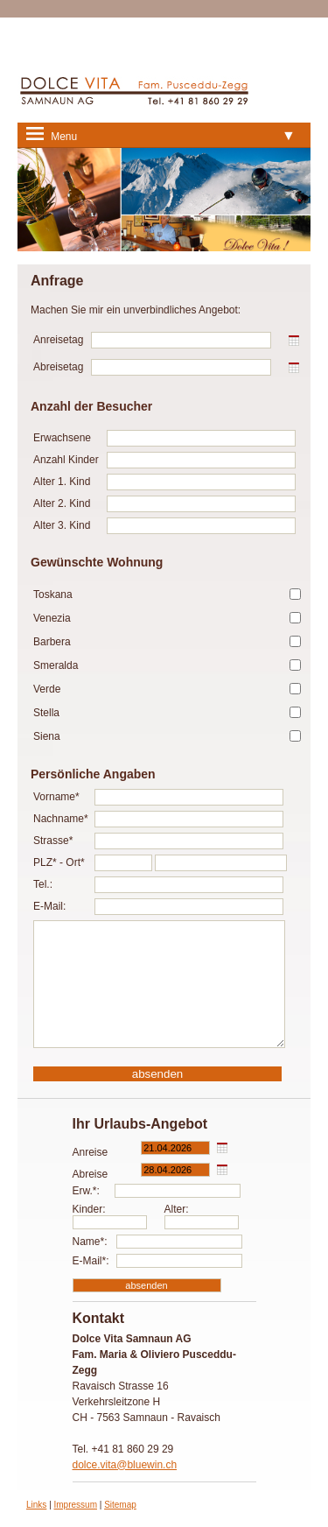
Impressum (75, 1504)
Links (36, 1504)
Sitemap (120, 1504)
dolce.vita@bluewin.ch (125, 1465)
